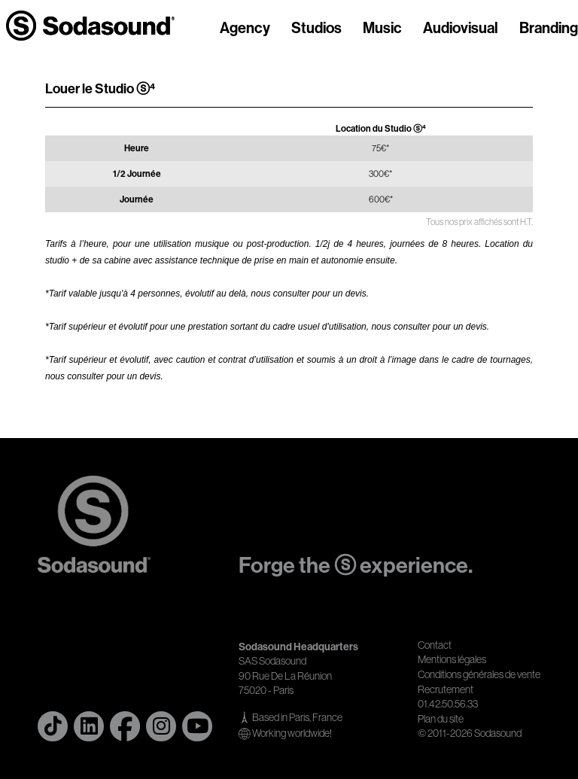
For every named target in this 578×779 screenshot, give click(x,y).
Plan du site (441, 719)
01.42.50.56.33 (448, 704)
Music (382, 28)
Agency (245, 28)
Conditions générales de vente (479, 674)
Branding (548, 28)
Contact (435, 645)
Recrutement (445, 689)
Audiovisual (460, 28)
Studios (316, 28)
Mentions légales (452, 659)
